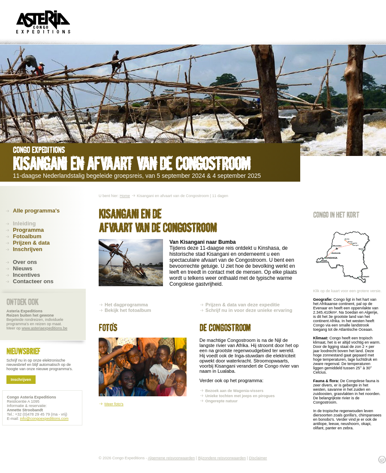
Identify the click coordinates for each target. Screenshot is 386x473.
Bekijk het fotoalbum (128, 310)
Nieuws (23, 268)
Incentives (26, 275)
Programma (28, 230)
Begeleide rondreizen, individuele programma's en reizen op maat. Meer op (36, 319)
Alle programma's (36, 210)
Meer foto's (114, 404)
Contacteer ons (33, 281)
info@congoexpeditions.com (44, 418)
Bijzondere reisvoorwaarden (222, 458)
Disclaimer (258, 458)
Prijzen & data (31, 242)
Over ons (25, 262)
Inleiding (24, 223)
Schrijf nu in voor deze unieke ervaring (248, 310)
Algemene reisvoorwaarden (171, 458)
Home (125, 196)
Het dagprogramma (126, 304)
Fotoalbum (27, 236)
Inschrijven (27, 249)
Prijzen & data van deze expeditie (242, 304)
